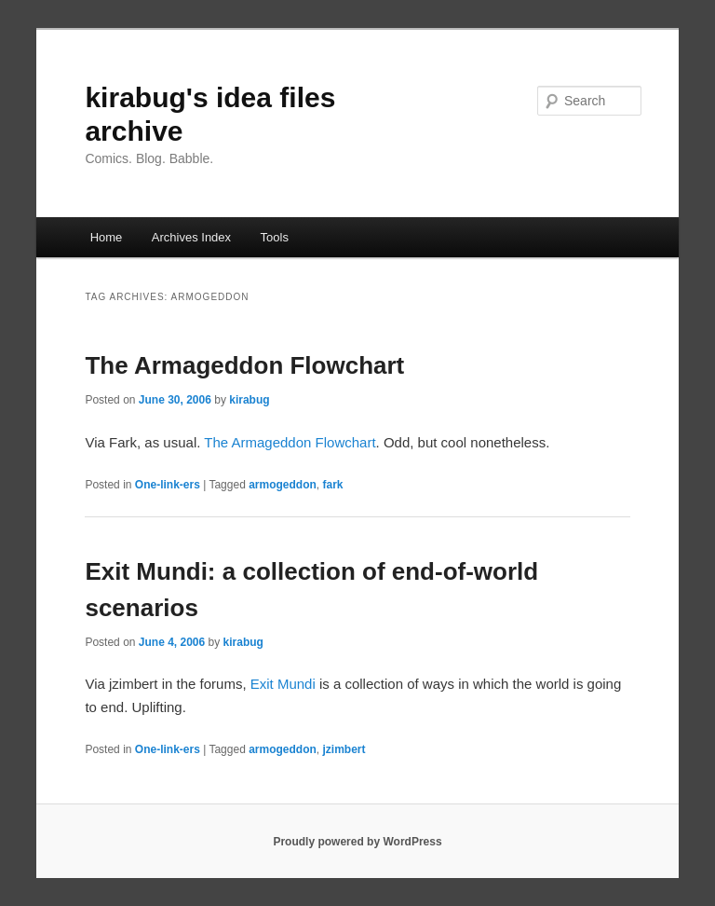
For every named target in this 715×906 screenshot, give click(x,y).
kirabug (249, 399)
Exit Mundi (283, 684)
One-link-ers (167, 484)
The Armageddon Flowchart (244, 365)
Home (106, 237)
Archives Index (191, 237)
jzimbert (344, 749)
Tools (275, 237)
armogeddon (283, 484)
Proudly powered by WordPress (357, 841)
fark (333, 484)
